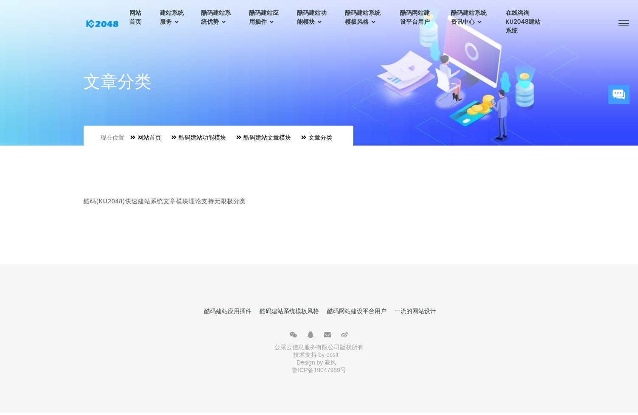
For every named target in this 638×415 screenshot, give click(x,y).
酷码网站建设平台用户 (415, 17)
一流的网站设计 (415, 311)
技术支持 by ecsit (316, 354)
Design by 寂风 (316, 362)
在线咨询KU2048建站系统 (523, 21)
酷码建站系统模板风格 (363, 17)
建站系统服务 (172, 17)
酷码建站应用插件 (264, 17)
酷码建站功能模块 (312, 17)
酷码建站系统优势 (216, 17)
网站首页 (135, 17)
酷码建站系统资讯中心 (469, 17)
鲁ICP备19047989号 (319, 370)
